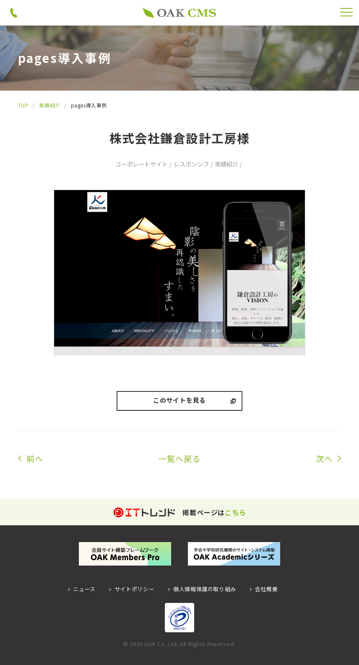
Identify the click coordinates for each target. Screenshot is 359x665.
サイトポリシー (134, 589)
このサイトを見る (179, 399)
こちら (235, 512)
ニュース (84, 589)
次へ (324, 458)
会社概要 (266, 589)
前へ (34, 458)
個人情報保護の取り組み (204, 589)
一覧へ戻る (179, 458)
